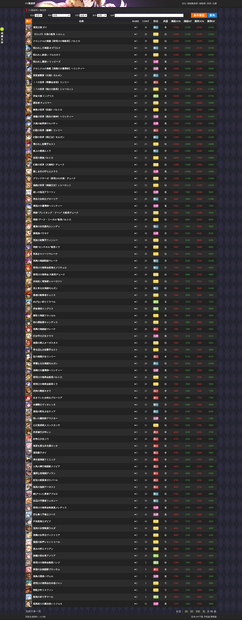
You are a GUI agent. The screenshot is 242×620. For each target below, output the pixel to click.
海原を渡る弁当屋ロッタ (45, 446)
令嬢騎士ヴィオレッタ (44, 404)
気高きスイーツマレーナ (45, 254)
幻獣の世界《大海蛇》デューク (48, 165)
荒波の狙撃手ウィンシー (45, 240)
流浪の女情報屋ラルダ (44, 528)
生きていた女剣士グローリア (47, 398)
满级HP (188, 21)
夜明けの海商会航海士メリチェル (50, 267)
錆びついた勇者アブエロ (45, 494)
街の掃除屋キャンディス (45, 322)
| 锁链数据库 (192, 3)
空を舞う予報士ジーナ (44, 514)
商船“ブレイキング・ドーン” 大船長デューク (55, 213)
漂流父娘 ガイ (40, 27)
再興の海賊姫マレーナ (44, 329)
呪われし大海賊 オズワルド (47, 48)
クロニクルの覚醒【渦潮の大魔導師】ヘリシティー (59, 68)
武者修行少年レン (42, 432)
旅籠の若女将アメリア (44, 556)
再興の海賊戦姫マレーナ (45, 261)
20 (186, 611)
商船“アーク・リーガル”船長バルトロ (52, 219)
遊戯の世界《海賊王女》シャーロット (52, 185)
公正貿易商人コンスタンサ (46, 425)
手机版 (207, 617)
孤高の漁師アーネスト (44, 487)
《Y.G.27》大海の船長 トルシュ (49, 34)
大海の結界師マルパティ (45, 123)
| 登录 (208, 3)
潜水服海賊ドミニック (44, 459)
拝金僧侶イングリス (43, 309)
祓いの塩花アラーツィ (44, 192)
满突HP (211, 21)
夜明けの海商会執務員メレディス (50, 507)
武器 (165, 21)
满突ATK (199, 21)
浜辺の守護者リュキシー (45, 501)
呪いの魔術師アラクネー (45, 418)
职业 (155, 21)
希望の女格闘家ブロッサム (46, 569)
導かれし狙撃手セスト (44, 144)
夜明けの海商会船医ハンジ (46, 562)
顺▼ (28, 21)
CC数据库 (33, 10)
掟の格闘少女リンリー (44, 356)
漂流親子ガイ (40, 453)
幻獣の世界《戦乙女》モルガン (48, 137)
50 (191, 611)
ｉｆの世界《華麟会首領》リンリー (51, 82)
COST (146, 21)
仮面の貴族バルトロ (43, 158)
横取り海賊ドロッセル (44, 315)
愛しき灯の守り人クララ (45, 171)
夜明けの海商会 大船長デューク (49, 274)
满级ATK (176, 21)
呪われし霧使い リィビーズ (47, 62)
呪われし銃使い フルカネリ (47, 55)
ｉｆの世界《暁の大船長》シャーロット (53, 89)
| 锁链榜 (202, 3)
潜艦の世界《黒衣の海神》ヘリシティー (53, 116)
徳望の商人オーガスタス (45, 343)
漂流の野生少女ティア (44, 411)
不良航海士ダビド (42, 521)
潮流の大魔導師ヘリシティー (47, 206)
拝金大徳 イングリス (43, 96)
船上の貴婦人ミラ (42, 151)
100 (198, 611)
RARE (135, 21)
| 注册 (214, 3)
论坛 (184, 3)
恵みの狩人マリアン (43, 549)
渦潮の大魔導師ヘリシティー (47, 370)
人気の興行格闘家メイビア (46, 466)
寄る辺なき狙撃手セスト (45, 350)
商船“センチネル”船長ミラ (46, 247)
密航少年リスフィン (43, 590)
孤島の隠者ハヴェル (43, 576)
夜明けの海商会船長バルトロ (47, 377)
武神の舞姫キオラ (42, 391)
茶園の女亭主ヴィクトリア (46, 535)
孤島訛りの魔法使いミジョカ (47, 604)
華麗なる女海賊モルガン (45, 363)
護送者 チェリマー (42, 103)
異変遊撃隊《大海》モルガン (47, 75)
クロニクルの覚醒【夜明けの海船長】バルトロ (56, 41)
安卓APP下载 (197, 617)
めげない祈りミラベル (44, 302)
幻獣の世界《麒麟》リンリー (47, 130)
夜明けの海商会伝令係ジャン (47, 583)
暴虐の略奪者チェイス (44, 295)
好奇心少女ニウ (41, 439)
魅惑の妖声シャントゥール (46, 542)
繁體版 (214, 617)
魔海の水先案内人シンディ (46, 226)
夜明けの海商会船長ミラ (45, 384)
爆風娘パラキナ (41, 233)
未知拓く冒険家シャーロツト (47, 281)
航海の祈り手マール (43, 597)
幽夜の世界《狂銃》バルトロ (47, 110)
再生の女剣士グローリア (45, 199)
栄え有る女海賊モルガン (45, 288)
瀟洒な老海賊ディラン (44, 473)
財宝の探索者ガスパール (45, 480)
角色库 (43, 10)
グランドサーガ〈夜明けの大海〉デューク (54, 178)
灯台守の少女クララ (43, 336)
